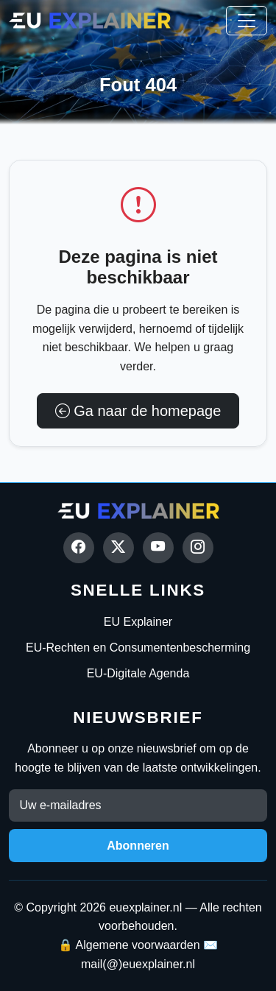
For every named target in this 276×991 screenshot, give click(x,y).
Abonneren (138, 845)
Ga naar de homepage (138, 411)
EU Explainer (138, 622)
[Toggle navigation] (246, 20)
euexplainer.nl (145, 907)
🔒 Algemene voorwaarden (129, 945)
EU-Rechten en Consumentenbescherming (138, 647)
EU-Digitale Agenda (138, 673)
